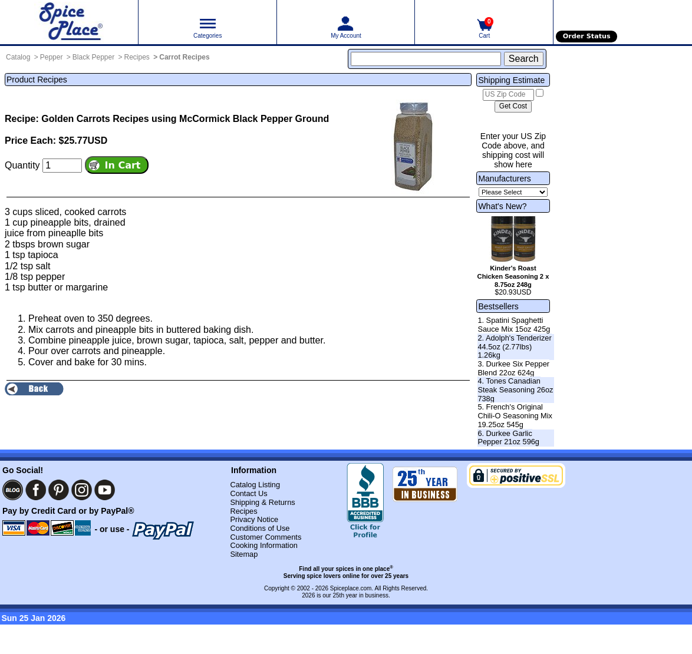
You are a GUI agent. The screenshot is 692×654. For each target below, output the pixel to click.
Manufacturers (504, 178)
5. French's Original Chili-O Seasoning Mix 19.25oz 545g (514, 415)
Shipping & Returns (262, 502)
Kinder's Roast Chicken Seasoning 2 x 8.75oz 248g (513, 276)
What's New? (502, 206)
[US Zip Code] (508, 95)
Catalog (18, 57)
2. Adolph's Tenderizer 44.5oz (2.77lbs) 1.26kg (514, 346)
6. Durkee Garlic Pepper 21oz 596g (508, 438)
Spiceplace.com (351, 588)
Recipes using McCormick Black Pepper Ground (221, 119)
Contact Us (248, 493)
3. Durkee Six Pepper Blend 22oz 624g (513, 368)
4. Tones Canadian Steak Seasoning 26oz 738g (515, 389)
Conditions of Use (259, 528)
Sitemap (244, 554)
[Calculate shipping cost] (513, 107)
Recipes (137, 57)
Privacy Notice (254, 519)
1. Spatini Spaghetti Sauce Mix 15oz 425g (513, 324)
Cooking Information (264, 545)
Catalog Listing (255, 484)
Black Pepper (93, 57)
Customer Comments (265, 537)
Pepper (51, 57)
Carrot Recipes (184, 57)
